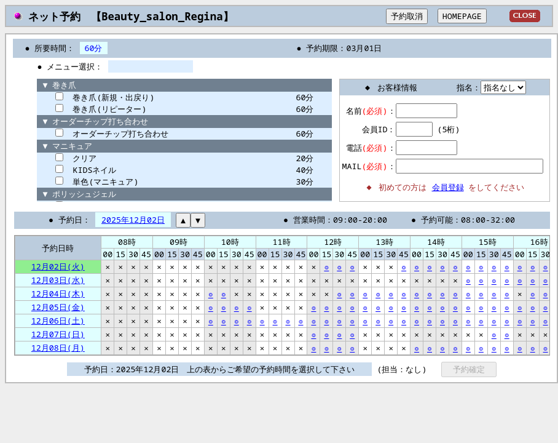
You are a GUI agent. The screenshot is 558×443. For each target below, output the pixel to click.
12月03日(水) (58, 279)
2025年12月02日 (133, 219)
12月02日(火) (58, 266)
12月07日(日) (58, 334)
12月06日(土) (58, 320)
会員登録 (448, 187)
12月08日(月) (58, 347)
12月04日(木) (58, 293)
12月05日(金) (58, 307)
